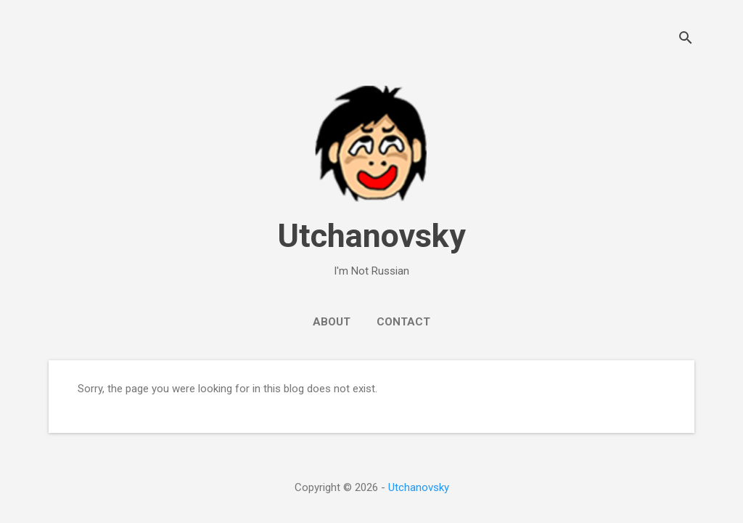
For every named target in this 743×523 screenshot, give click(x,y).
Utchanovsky (371, 235)
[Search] (685, 39)
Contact (403, 321)
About (331, 321)
